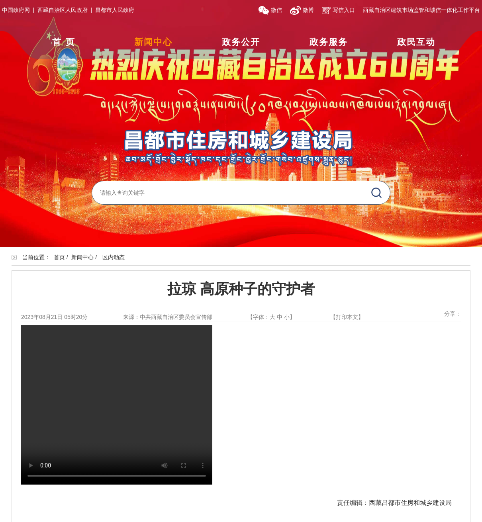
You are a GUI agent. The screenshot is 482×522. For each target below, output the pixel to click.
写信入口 (338, 10)
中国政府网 (16, 10)
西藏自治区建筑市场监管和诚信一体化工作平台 (421, 10)
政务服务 (329, 42)
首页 (65, 42)
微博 (302, 10)
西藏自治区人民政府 (62, 10)
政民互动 (416, 42)
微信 (270, 10)
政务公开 (241, 42)
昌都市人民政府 (114, 10)
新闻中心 (153, 42)
